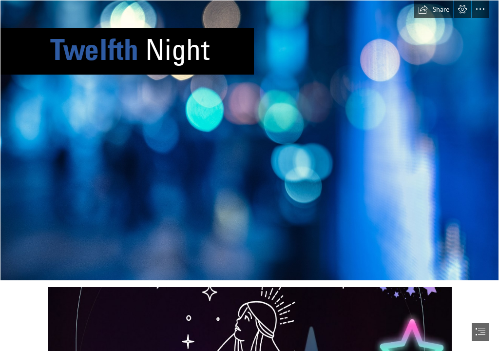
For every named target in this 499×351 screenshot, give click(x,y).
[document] (249, 175)
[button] (433, 9)
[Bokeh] (249, 140)
